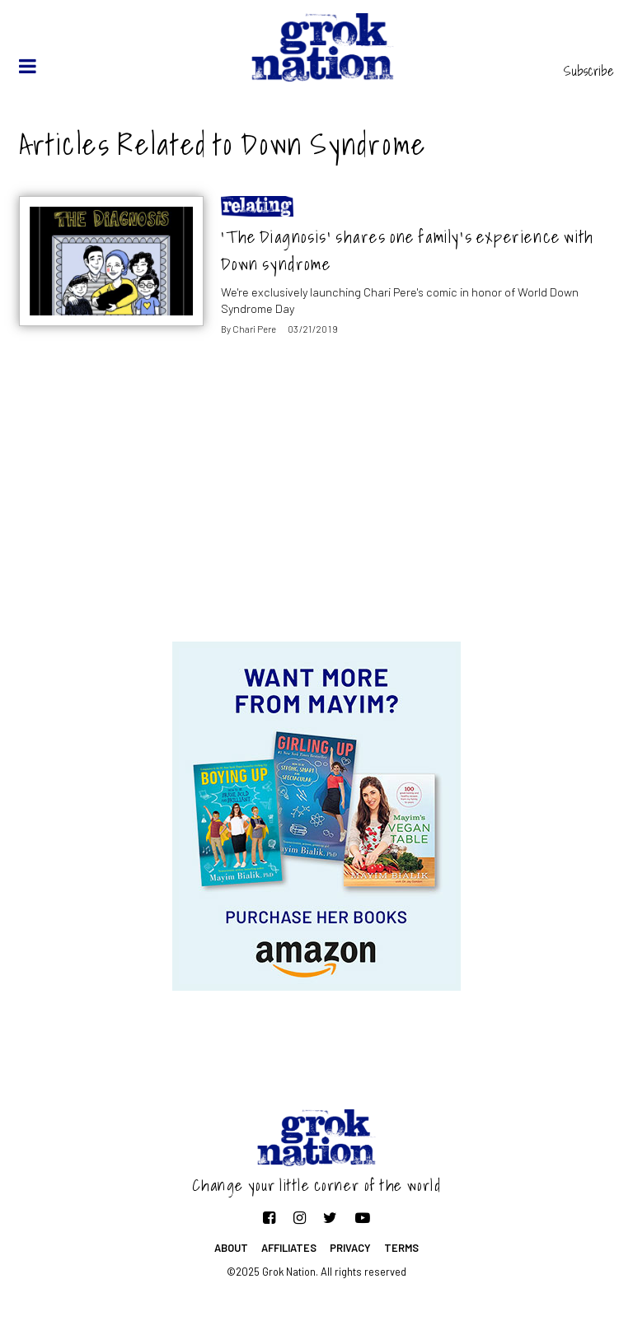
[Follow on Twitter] (330, 1217)
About (231, 1247)
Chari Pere (254, 329)
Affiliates (288, 1247)
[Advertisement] (316, 510)
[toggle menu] (27, 66)
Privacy (350, 1247)
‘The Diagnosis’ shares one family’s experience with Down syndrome (407, 250)
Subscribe (589, 71)
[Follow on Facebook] (269, 1217)
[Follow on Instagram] (299, 1217)
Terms (401, 1247)
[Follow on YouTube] (362, 1217)
